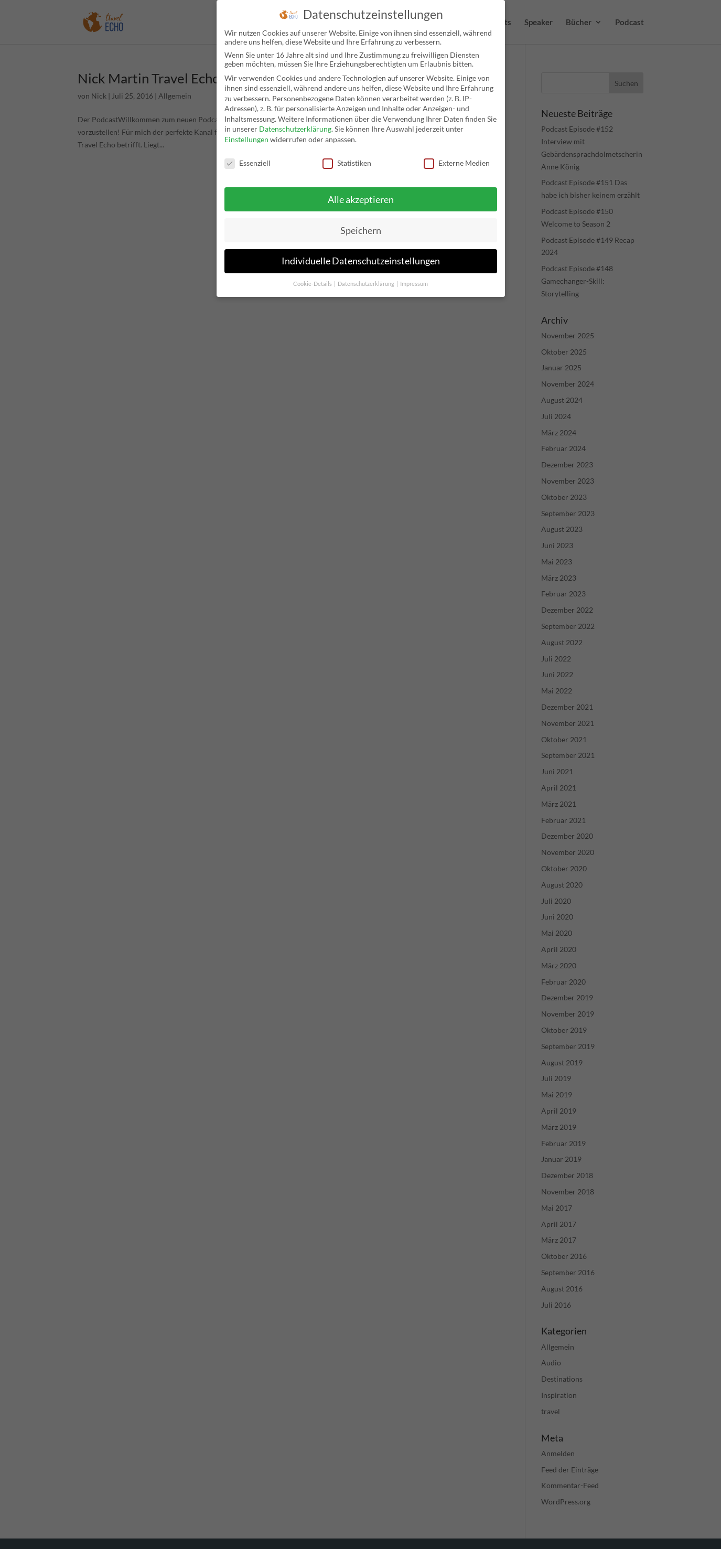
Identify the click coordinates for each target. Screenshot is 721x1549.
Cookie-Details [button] (313, 284)
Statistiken (346, 162)
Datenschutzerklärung (295, 128)
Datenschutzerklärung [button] (366, 284)
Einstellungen (246, 139)
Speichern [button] (360, 230)
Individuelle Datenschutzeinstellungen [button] (361, 260)
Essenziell (247, 162)
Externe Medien (457, 162)
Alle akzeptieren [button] (361, 199)
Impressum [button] (414, 284)
